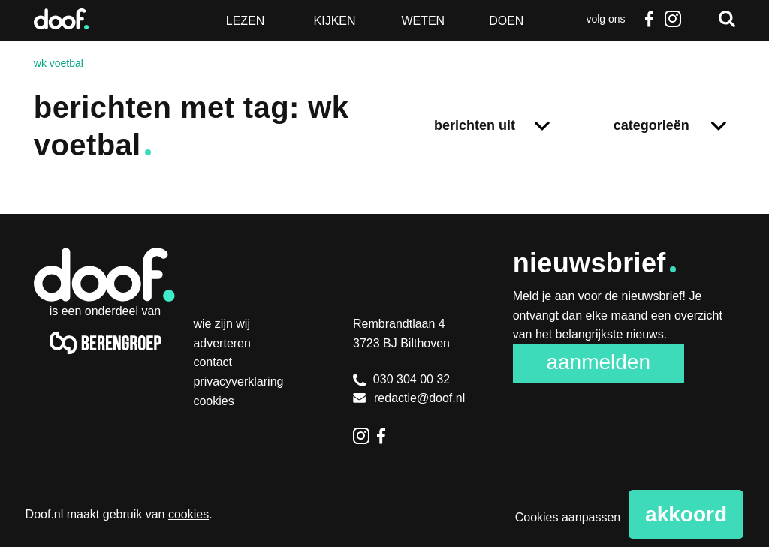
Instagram (673, 19)
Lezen (245, 20)
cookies (188, 514)
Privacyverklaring (238, 381)
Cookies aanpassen (568, 517)
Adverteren (222, 343)
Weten (423, 20)
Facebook (649, 19)
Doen (506, 20)
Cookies (213, 401)
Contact (212, 362)
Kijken (335, 20)
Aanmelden (598, 362)
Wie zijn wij (221, 323)
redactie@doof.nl (409, 398)
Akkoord (686, 514)
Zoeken (727, 19)
